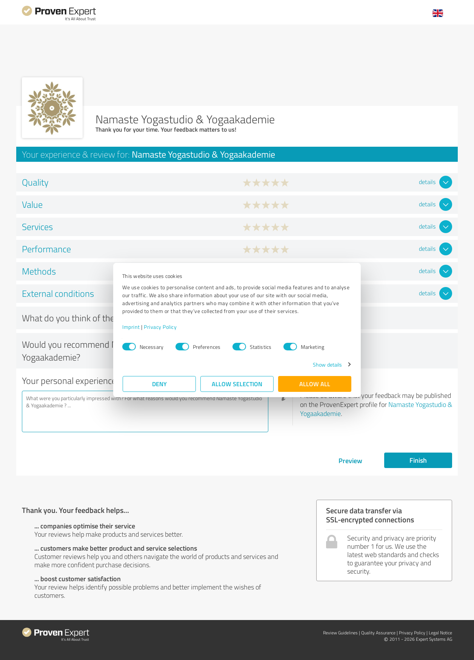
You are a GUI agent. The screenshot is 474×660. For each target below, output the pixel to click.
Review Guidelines (340, 632)
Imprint (131, 326)
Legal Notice (440, 632)
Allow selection (237, 383)
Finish (418, 460)
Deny (159, 383)
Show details (327, 364)
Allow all (314, 383)
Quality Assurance (378, 632)
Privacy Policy (160, 326)
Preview (350, 460)
